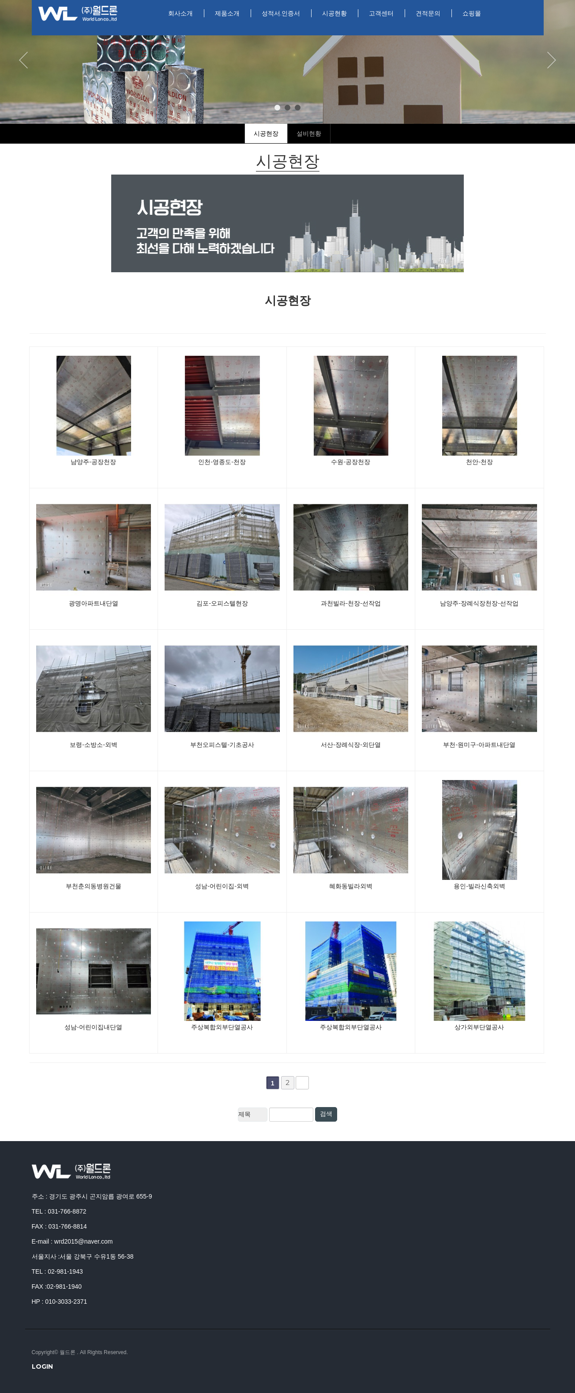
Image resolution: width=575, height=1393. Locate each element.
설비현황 (309, 133)
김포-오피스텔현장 (222, 603)
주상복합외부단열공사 (222, 1027)
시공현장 (266, 133)
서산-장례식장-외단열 (351, 745)
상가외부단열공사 (479, 1027)
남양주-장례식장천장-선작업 (479, 603)
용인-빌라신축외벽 (479, 886)
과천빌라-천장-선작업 (351, 603)
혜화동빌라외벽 (350, 886)
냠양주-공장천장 (93, 462)
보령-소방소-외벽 (93, 745)
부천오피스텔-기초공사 (222, 745)
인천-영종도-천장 (222, 462)
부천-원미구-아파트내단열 (479, 745)
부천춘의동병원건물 (93, 886)
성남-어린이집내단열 (93, 1027)
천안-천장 (479, 462)
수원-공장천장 (350, 462)
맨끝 (302, 1082)
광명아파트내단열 (93, 603)
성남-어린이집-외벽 (222, 886)
